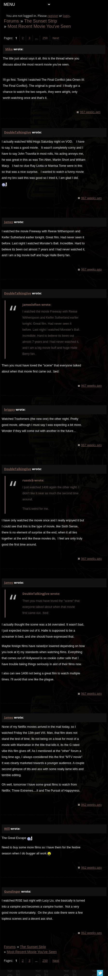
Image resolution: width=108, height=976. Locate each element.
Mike (9, 49)
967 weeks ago (90, 112)
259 (45, 38)
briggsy (9, 410)
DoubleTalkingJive (17, 132)
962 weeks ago (91, 805)
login (66, 16)
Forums (11, 20)
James (8, 222)
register (53, 16)
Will (7, 829)
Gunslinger (12, 891)
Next (55, 38)
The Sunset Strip (40, 20)
